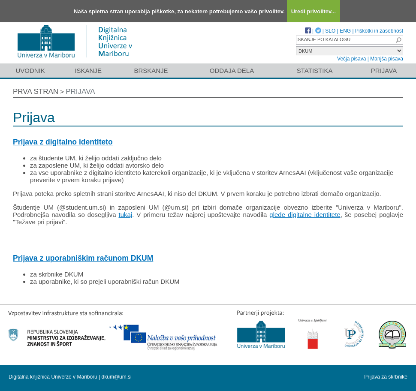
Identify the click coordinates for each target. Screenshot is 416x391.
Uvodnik (30, 70)
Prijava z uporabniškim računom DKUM (83, 258)
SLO (330, 31)
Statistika (315, 70)
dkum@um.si (117, 377)
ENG (345, 31)
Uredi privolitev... (313, 11)
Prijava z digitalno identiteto (63, 142)
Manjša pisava (386, 59)
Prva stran (35, 91)
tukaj (125, 214)
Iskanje (88, 70)
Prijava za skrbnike (385, 377)
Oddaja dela (232, 70)
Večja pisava (351, 59)
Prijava (384, 70)
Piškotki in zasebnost (379, 31)
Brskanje (151, 70)
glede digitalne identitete (304, 214)
